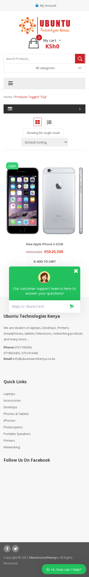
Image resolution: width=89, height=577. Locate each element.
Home (8, 97)
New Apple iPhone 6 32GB (44, 244)
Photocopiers (13, 427)
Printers (9, 440)
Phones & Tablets (16, 414)
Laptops (9, 394)
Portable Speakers (17, 434)
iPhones (9, 420)
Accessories (12, 400)
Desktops (10, 407)
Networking (12, 447)
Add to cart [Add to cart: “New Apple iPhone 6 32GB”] (46, 262)
